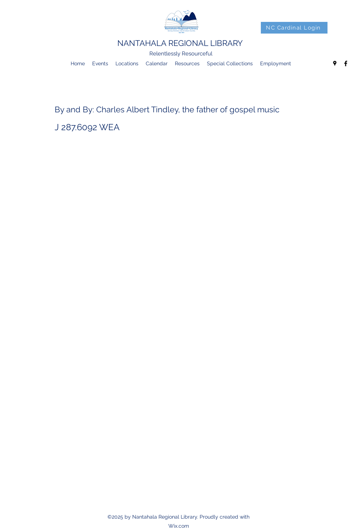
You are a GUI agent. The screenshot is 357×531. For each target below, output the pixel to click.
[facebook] (345, 63)
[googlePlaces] (334, 63)
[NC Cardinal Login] (294, 28)
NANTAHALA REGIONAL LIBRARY (180, 43)
